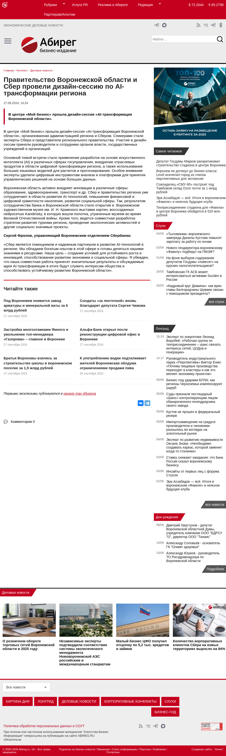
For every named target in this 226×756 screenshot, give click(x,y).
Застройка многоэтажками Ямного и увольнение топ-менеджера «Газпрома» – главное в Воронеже (36, 334)
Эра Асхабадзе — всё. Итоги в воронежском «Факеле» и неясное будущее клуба (191, 200)
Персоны (145, 749)
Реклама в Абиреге (113, 5)
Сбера (25, 140)
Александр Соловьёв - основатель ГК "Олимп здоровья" (193, 545)
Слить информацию (124, 749)
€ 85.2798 (216, 5)
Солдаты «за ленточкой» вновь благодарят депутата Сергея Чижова (112, 303)
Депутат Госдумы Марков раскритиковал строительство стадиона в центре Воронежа (191, 163)
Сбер (92, 192)
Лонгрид (162, 329)
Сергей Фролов (18, 235)
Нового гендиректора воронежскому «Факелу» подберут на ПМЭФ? (194, 250)
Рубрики (50, 5)
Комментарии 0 (23, 422)
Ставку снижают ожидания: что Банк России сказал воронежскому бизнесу (194, 461)
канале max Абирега (79, 393)
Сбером (104, 136)
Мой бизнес (32, 131)
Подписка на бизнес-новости (77, 749)
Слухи (160, 226)
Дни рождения (167, 517)
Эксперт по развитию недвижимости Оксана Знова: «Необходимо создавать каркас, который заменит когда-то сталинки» (194, 445)
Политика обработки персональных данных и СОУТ (44, 726)
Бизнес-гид (165, 712)
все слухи (216, 302)
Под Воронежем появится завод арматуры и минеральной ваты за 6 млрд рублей (36, 305)
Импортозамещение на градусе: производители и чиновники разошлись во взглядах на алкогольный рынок (191, 427)
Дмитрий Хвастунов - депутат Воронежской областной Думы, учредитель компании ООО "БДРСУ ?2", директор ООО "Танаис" (194, 531)
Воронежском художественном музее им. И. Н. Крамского (71, 207)
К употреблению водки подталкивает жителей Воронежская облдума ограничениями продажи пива (113, 363)
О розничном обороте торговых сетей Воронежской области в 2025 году (29, 645)
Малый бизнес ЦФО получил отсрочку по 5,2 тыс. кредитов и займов (142, 645)
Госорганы (113, 752)
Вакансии (104, 749)
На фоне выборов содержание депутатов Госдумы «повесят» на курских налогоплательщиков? (192, 262)
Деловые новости (15, 592)
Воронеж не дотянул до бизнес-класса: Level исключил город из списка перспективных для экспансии (186, 175)
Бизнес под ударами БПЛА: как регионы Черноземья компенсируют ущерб (194, 384)
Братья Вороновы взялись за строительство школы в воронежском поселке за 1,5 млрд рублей (38, 363)
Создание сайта (202, 749)
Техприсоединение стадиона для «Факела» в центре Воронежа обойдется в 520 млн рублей (190, 211)
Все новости (15, 687)
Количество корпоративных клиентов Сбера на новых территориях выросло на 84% (199, 645)
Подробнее (215, 569)
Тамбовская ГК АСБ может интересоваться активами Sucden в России (194, 275)
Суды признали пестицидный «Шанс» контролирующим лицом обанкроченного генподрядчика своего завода (192, 399)
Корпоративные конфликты (130, 701)
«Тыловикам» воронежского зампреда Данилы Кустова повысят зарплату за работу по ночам (194, 238)
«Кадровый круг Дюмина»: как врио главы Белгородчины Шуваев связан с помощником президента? (194, 289)
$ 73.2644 (196, 5)
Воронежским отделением (85, 235)
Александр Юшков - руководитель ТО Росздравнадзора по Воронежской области (193, 557)
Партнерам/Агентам (59, 14)
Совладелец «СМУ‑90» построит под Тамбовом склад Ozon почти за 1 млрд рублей (186, 188)
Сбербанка (120, 235)
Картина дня (17, 701)
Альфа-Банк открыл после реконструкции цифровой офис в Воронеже (110, 334)
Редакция (145, 5)
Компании (159, 749)
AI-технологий (75, 196)
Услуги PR (80, 5)
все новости (214, 504)
